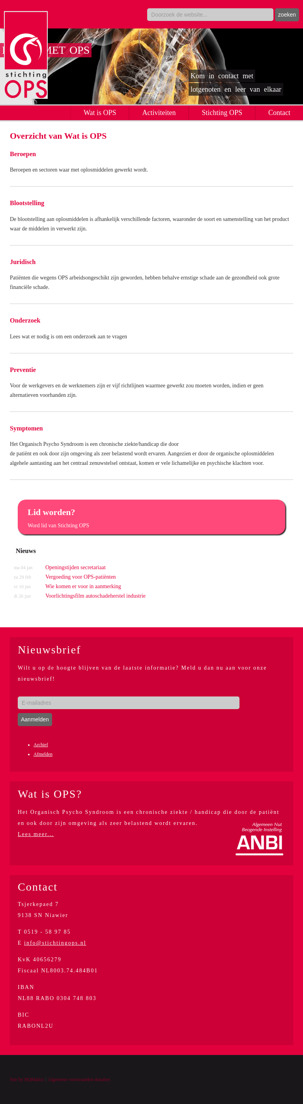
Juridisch (23, 262)
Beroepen (23, 154)
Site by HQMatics (27, 1079)
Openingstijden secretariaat (60, 567)
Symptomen (26, 428)
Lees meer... (36, 834)
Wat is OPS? (50, 794)
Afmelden (43, 754)
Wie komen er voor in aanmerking (67, 586)
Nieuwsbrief (49, 650)
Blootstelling (27, 203)
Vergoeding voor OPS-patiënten (65, 577)
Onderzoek (25, 320)
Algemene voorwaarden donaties (79, 1079)
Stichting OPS (222, 113)
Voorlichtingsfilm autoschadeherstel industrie (80, 596)
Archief (41, 744)
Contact (279, 113)
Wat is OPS (100, 113)
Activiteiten (159, 113)
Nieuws (26, 551)
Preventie (23, 370)
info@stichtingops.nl (55, 943)
